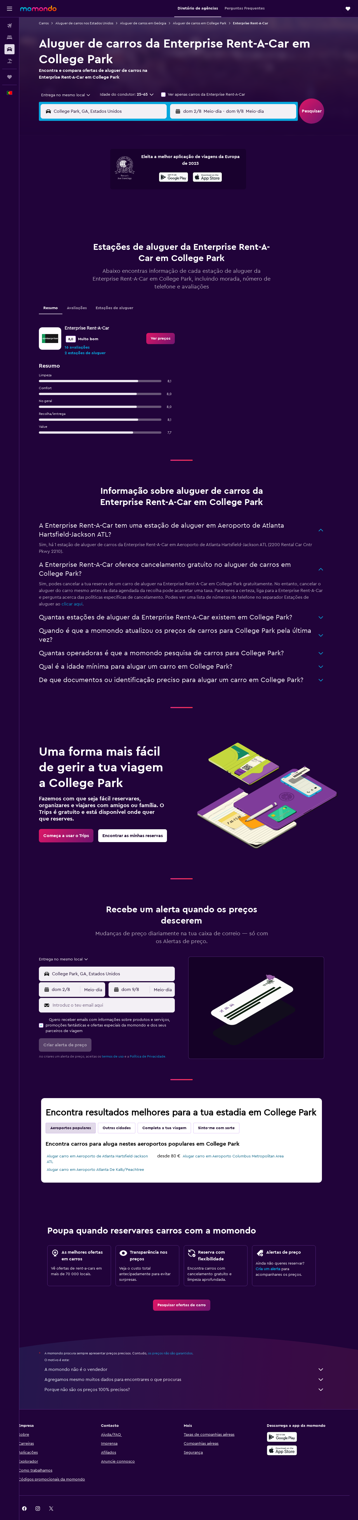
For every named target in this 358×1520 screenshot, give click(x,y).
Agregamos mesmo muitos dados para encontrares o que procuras (191, 1365)
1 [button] (156, 163)
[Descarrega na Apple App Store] (289, 1436)
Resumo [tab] (58, 294)
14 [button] (143, 190)
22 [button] (156, 203)
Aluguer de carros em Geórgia (150, 23)
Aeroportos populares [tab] (78, 1114)
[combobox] (71, 95)
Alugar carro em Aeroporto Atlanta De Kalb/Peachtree (102, 1156)
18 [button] (103, 203)
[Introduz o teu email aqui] (119, 991)
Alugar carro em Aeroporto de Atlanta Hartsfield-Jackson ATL (104, 1145)
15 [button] (156, 190)
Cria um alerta (275, 1255)
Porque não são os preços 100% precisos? (191, 1375)
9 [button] (170, 177)
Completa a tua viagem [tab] (172, 1114)
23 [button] (169, 203)
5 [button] (116, 177)
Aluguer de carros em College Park (207, 23)
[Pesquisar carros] (9, 49)
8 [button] (156, 177)
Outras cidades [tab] (124, 1114)
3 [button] (89, 177)
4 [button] (103, 177)
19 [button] (116, 203)
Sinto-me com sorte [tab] (223, 1114)
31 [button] (89, 230)
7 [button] (143, 177)
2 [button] (170, 163)
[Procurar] (9, 37)
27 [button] (129, 217)
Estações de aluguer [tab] (121, 294)
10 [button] (89, 190)
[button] (9, 9)
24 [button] (89, 217)
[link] (168, 324)
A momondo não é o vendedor (191, 1355)
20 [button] (129, 203)
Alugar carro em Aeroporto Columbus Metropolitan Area (240, 1142)
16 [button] (170, 190)
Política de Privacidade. (155, 1042)
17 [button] (89, 203)
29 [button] (156, 217)
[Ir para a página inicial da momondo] (38, 8)
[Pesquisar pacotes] (9, 61)
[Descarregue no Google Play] (289, 1423)
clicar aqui (79, 590)
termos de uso (120, 1042)
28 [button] (142, 217)
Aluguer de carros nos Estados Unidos (92, 23)
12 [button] (116, 190)
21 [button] (143, 203)
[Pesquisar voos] (9, 25)
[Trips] (9, 77)
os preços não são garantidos (177, 1339)
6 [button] (129, 177)
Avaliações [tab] (84, 294)
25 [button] (102, 217)
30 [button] (170, 217)
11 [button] (102, 190)
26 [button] (116, 217)
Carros (51, 23)
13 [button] (130, 190)
